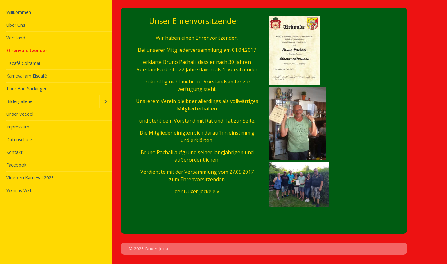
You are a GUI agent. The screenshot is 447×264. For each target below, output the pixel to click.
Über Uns (15, 25)
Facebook (16, 165)
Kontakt (14, 152)
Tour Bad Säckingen (26, 89)
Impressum (17, 127)
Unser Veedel (19, 114)
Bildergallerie (19, 101)
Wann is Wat (19, 190)
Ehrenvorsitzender (26, 50)
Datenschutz (19, 139)
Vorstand (15, 38)
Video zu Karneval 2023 (30, 178)
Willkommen (18, 12)
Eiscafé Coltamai (23, 63)
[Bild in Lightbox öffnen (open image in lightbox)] (299, 184)
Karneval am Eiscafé (26, 76)
